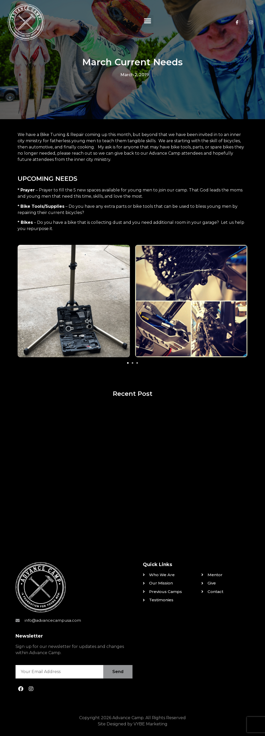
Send (117, 671)
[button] (147, 21)
